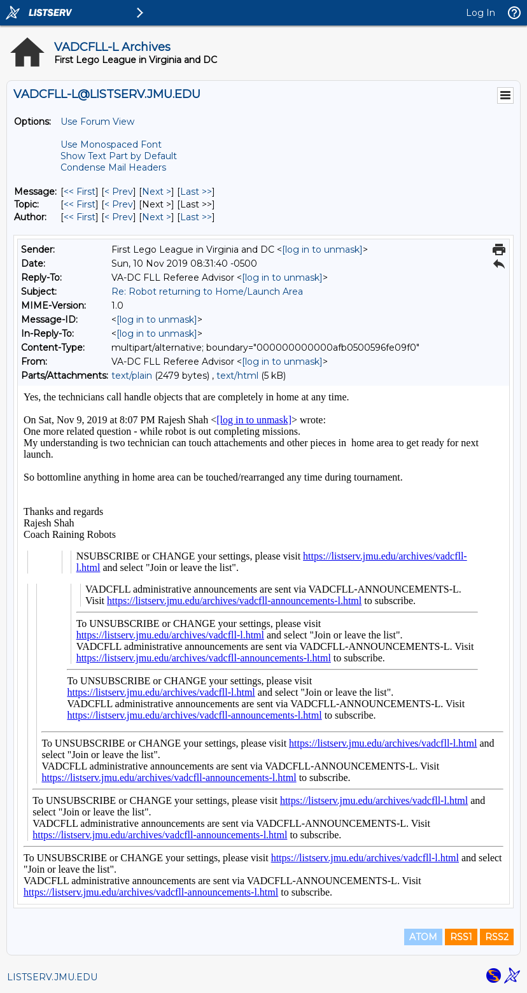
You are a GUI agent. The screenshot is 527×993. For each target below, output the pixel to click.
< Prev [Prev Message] (118, 191)
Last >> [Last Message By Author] (196, 217)
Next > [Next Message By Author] (156, 217)
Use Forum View (97, 121)
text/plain (131, 375)
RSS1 (461, 937)
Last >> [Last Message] (196, 191)
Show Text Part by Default (118, 156)
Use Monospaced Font (111, 144)
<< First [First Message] (79, 191)
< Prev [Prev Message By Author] (118, 217)
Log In (480, 12)
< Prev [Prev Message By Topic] (118, 204)
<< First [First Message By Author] (79, 217)
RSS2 (497, 937)
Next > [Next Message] (156, 191)
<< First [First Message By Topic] (79, 204)
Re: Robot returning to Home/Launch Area (207, 291)
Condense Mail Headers (113, 167)
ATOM (423, 937)
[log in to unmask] (322, 249)
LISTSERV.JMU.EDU (52, 977)
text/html (237, 375)
